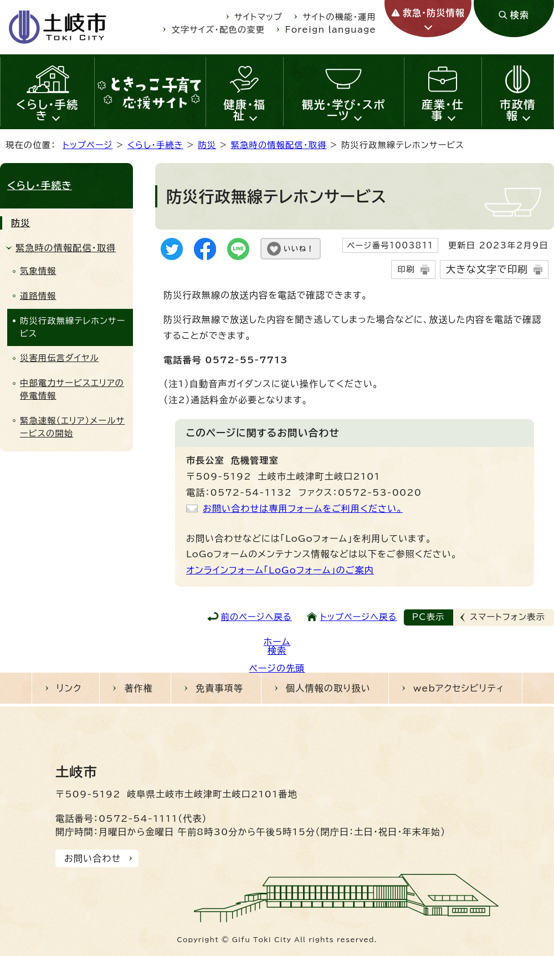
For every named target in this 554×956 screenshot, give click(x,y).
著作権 (138, 688)
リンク (69, 688)
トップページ (87, 145)
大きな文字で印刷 (487, 269)
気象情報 (38, 271)
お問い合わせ (92, 858)
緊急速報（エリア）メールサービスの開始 (72, 427)
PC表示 (428, 617)
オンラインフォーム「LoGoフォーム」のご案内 (280, 570)
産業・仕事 (443, 110)
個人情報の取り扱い (328, 688)
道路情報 (38, 296)
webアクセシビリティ (458, 688)
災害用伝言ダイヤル (59, 358)
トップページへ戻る (358, 617)
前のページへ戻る (256, 617)
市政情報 (518, 110)
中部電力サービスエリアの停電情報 (72, 389)
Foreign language (330, 30)
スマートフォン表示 (507, 617)
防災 (207, 145)
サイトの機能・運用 (339, 17)
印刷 (405, 269)
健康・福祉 (245, 110)
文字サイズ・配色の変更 (218, 30)
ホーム (277, 641)
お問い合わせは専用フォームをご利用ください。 (303, 508)
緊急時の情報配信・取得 (279, 145)
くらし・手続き (47, 110)
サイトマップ (258, 17)
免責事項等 (219, 688)
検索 (277, 650)
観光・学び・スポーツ (344, 110)
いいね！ (299, 248)
